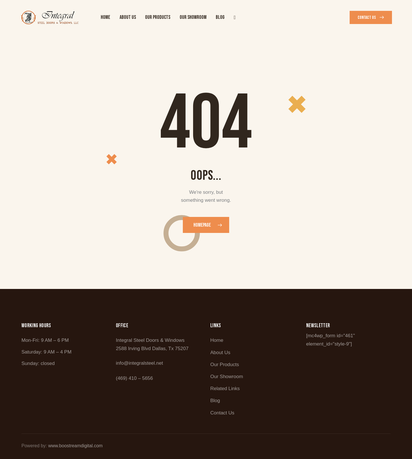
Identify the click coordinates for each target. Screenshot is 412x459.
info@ (122, 363)
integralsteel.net (146, 363)
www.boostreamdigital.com (75, 445)
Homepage (202, 225)
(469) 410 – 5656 (134, 378)
